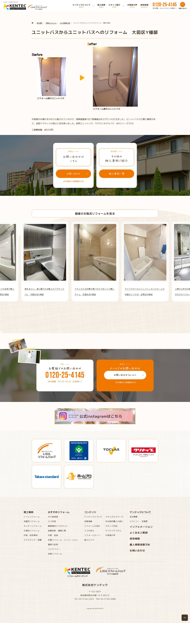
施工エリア (89, 539)
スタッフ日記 (111, 526)
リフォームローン (92, 535)
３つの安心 (89, 530)
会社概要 (134, 516)
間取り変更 (53, 544)
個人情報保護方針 (140, 544)
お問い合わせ (137, 550)
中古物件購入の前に (114, 521)
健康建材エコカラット (58, 526)
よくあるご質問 (139, 532)
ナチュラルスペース (114, 516)
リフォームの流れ (92, 526)
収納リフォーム (55, 553)
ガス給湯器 (53, 516)
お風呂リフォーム (32, 530)
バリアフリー (54, 549)
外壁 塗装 (53, 535)
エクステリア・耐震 (33, 539)
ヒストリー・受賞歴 (139, 521)
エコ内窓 (52, 521)
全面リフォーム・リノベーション (63, 539)
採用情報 (135, 538)
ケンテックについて (93, 516)
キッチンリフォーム (33, 526)
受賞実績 (88, 521)
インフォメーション (141, 526)
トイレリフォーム (32, 516)
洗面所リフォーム (32, 521)
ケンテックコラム (113, 530)
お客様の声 (110, 535)
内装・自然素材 (31, 535)
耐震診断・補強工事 (57, 530)
